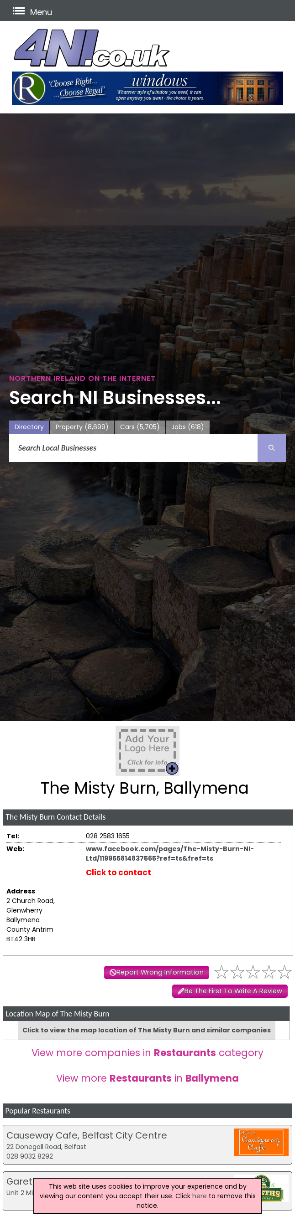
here (199, 1196)
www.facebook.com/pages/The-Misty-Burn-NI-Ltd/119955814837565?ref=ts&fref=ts (170, 853)
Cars (140, 427)
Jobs (187, 427)
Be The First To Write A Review (233, 990)
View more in (147, 1078)
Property (82, 427)
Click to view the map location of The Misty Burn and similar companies (146, 1030)
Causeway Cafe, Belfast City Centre (86, 1135)
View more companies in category (147, 1052)
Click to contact (118, 872)
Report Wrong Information (160, 972)
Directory (29, 426)
